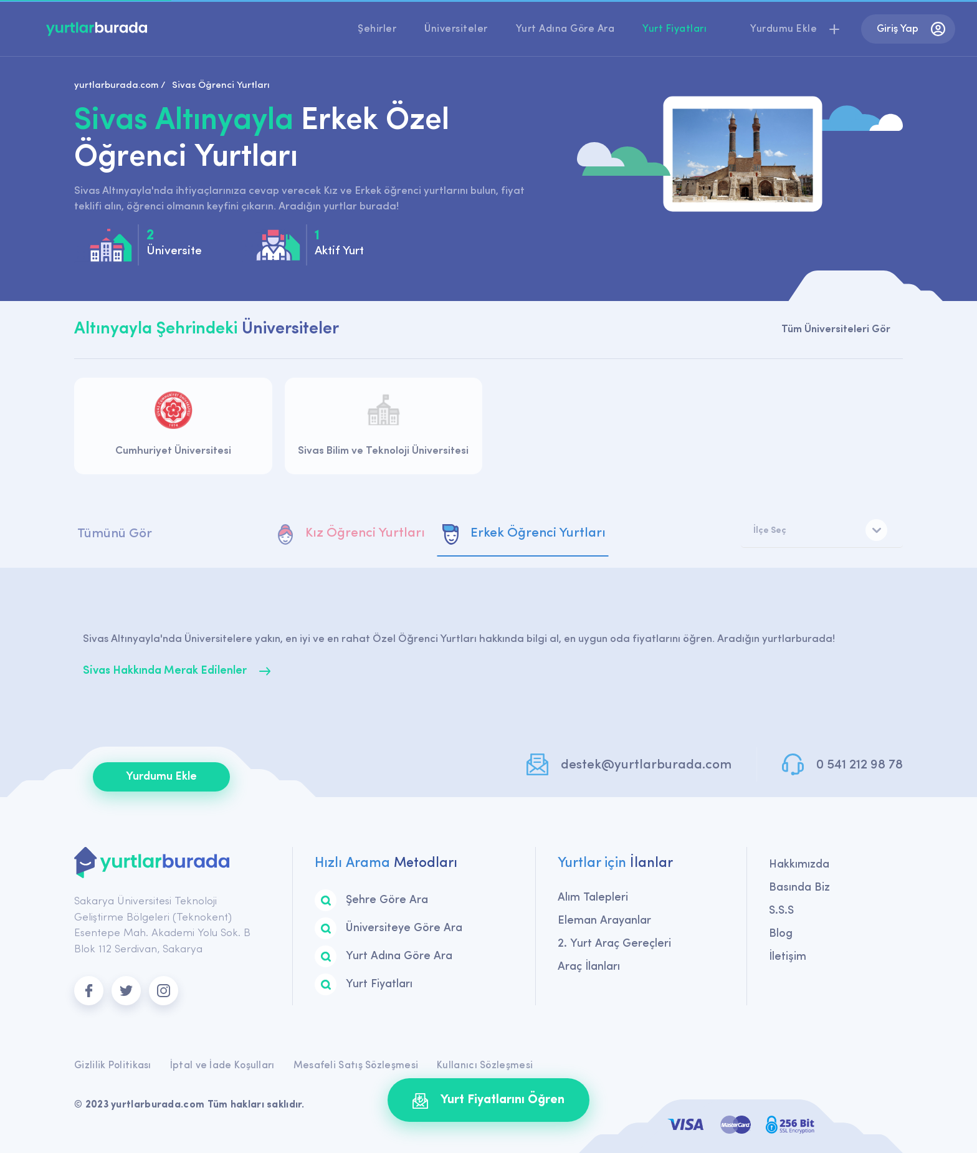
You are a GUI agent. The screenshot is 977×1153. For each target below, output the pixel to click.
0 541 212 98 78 (859, 765)
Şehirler (377, 29)
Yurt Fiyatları (674, 29)
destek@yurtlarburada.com (646, 765)
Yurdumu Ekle (161, 777)
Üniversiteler (456, 29)
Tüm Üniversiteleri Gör (835, 329)
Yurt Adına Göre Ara (565, 29)
